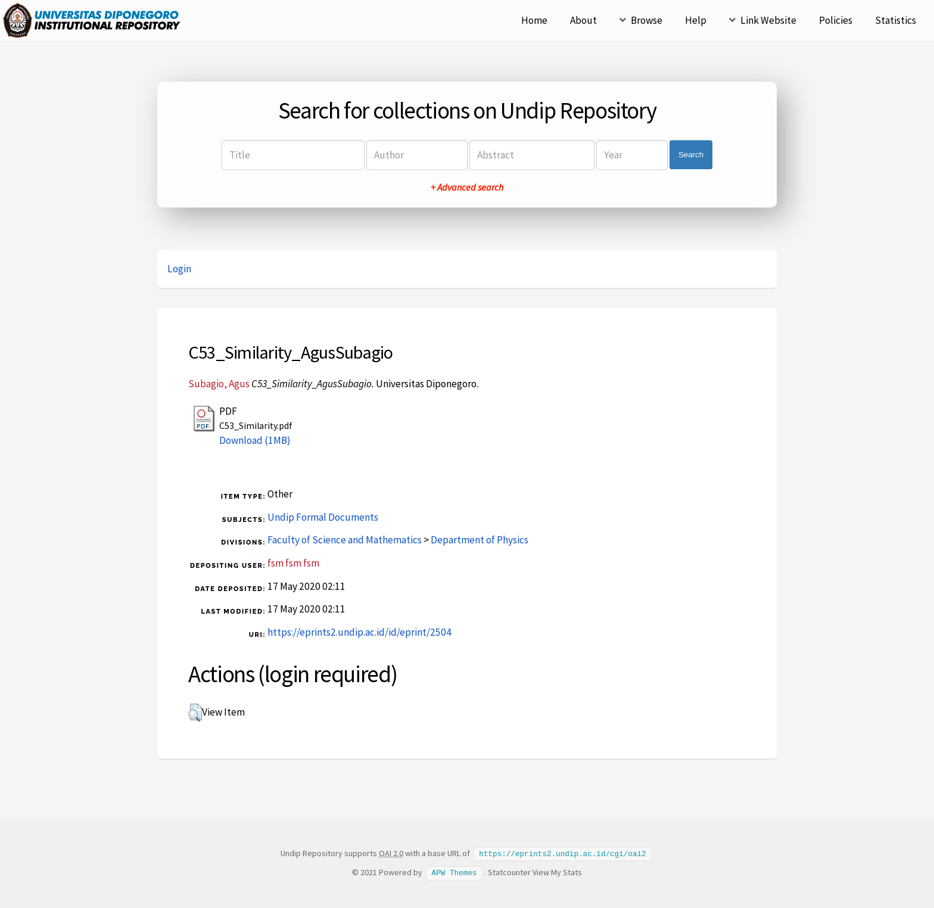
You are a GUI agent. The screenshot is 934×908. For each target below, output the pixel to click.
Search (690, 154)
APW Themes (454, 871)
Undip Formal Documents (322, 517)
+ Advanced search (467, 187)
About (583, 20)
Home (534, 20)
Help (695, 20)
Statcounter (509, 871)
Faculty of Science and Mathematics (344, 539)
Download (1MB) (255, 440)
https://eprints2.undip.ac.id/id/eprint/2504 (359, 632)
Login (179, 268)
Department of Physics (479, 539)
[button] (195, 713)
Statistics (895, 20)
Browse (646, 20)
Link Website (768, 20)
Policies (835, 20)
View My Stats (557, 871)
